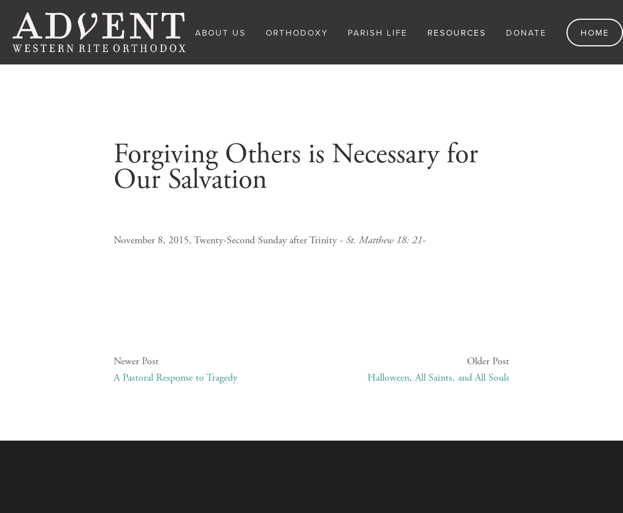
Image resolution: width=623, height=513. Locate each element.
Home (595, 32)
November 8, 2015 (151, 126)
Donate (526, 32)
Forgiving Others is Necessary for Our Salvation (296, 167)
